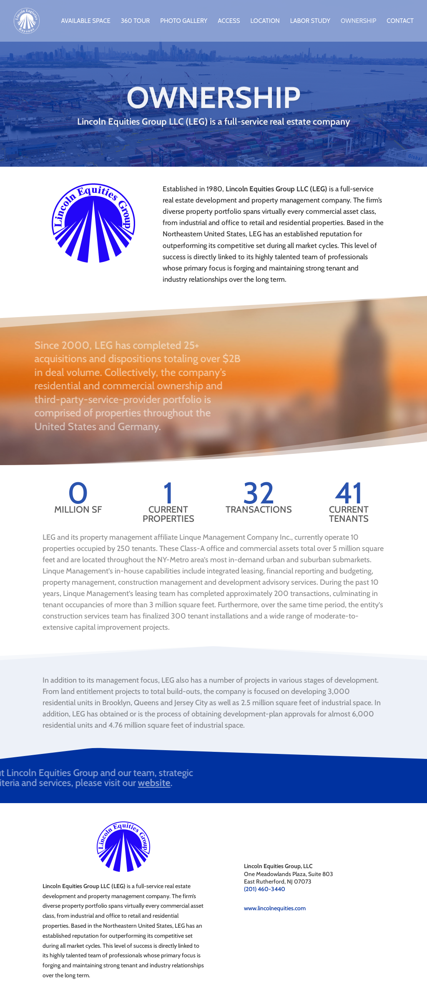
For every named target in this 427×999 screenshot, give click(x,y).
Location (264, 21)
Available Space (85, 21)
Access (229, 21)
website (28, 783)
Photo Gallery (183, 21)
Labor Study (310, 21)
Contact (400, 21)
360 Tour (135, 21)
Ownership (358, 21)
